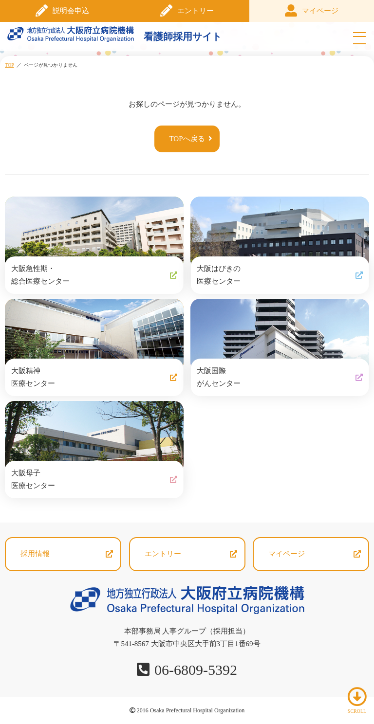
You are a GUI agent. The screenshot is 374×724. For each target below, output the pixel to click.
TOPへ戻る (187, 139)
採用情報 (35, 554)
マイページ (320, 11)
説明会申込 (71, 11)
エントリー (195, 11)
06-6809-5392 (195, 670)
